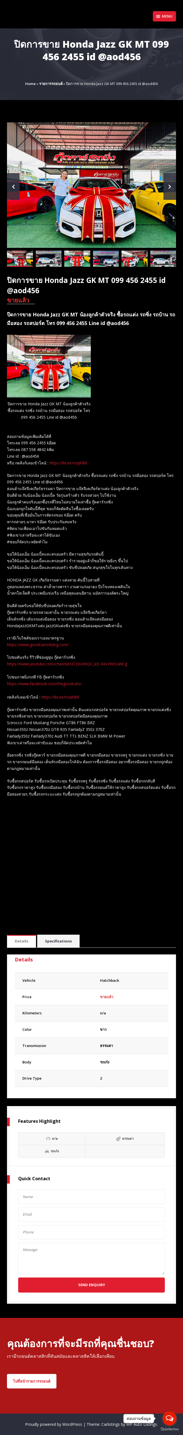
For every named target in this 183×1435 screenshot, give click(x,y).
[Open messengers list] (170, 1419)
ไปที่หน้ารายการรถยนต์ (31, 1381)
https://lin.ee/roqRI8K (68, 463)
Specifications (58, 941)
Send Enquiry (91, 1284)
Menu (164, 16)
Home (30, 83)
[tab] (21, 941)
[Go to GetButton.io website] (170, 1429)
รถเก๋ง (104, 1062)
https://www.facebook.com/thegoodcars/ (44, 683)
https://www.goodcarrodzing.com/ (38, 644)
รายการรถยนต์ (51, 83)
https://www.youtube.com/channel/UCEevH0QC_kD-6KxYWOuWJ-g (67, 663)
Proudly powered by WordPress (54, 1424)
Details (21, 941)
